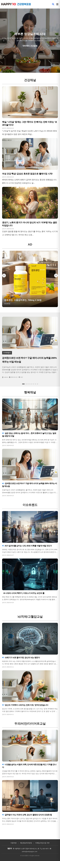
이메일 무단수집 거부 (42, 843)
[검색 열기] (53, 4)
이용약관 (14, 843)
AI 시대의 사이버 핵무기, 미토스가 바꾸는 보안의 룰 (23, 593)
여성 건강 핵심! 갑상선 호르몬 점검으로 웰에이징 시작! (27, 174)
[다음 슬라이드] (56, 40)
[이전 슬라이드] (3, 40)
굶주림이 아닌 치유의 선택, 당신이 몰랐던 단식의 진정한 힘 (27, 815)
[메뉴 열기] (57, 4)
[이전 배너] (4, 275)
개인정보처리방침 (26, 843)
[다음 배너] (56, 275)
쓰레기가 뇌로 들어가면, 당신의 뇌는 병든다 (21, 657)
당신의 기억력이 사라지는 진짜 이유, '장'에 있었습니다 (25, 705)
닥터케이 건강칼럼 (30, 46)
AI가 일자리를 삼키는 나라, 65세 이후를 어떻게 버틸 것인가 (27, 546)
